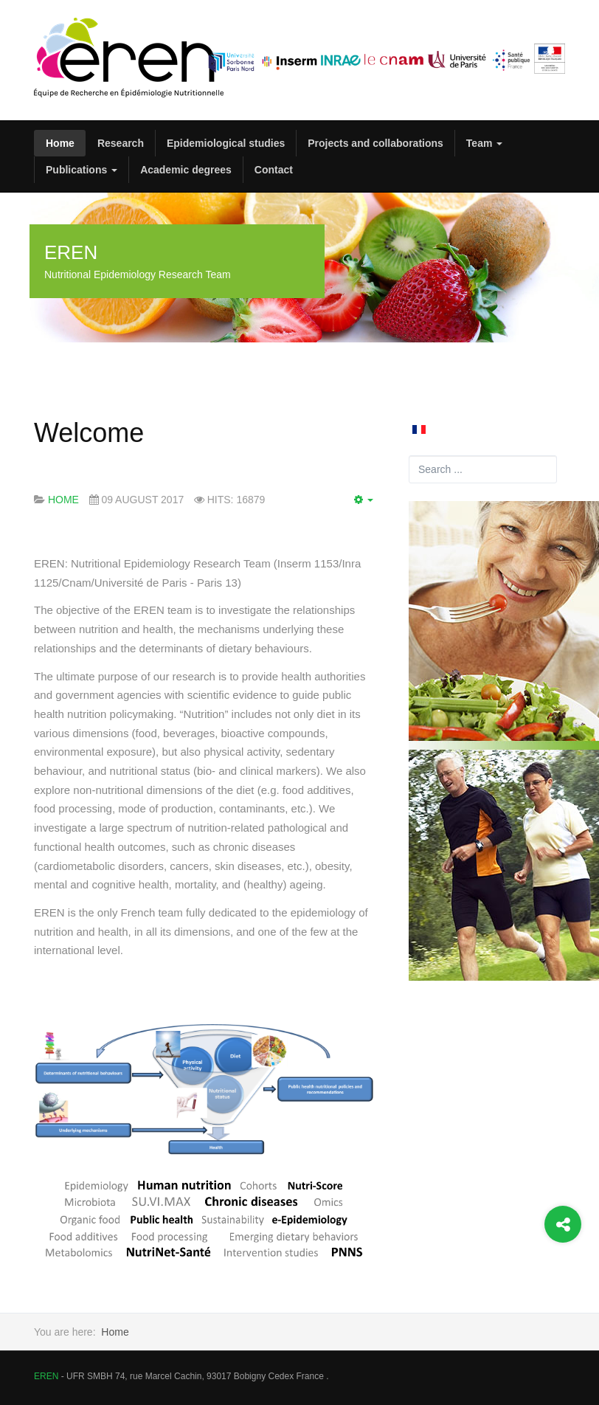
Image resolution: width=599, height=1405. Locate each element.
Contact (274, 170)
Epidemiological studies (226, 143)
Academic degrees (186, 170)
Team (484, 143)
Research (120, 143)
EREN (46, 1376)
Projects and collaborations (375, 143)
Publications (81, 170)
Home (60, 143)
